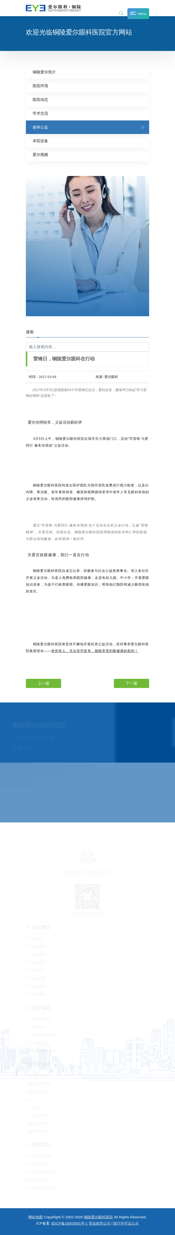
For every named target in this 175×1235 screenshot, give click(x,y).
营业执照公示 (99, 1223)
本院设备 (40, 141)
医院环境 (40, 86)
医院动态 (40, 99)
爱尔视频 (40, 154)
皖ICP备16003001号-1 (69, 1223)
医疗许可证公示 (126, 1223)
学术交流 (40, 113)
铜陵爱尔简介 (44, 72)
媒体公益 (40, 127)
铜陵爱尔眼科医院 (98, 1217)
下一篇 (131, 683)
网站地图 (35, 1217)
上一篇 (43, 683)
